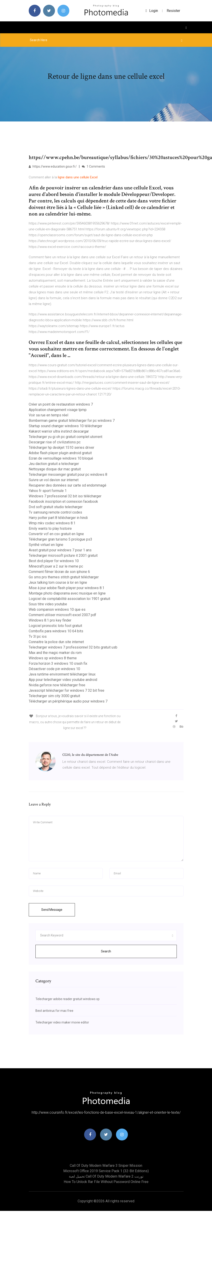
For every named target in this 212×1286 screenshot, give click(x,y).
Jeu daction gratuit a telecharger (54, 464)
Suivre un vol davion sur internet (54, 480)
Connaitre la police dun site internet (56, 642)
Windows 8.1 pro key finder (50, 620)
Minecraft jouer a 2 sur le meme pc (56, 566)
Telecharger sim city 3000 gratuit (54, 696)
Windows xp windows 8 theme (53, 658)
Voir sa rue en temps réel (48, 415)
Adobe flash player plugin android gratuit (60, 453)
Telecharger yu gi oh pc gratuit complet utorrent (65, 437)
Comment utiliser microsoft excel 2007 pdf (62, 615)
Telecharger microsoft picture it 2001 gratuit (63, 555)
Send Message (51, 909)
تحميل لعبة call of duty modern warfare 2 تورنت (106, 1176)
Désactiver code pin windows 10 (54, 669)
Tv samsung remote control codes (55, 512)
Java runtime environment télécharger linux (62, 674)
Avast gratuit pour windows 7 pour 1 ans (60, 550)
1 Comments (93, 166)
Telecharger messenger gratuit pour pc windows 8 (68, 474)
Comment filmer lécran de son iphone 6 (59, 572)
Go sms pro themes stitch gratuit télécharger (64, 577)
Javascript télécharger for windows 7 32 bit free (66, 690)
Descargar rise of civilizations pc (55, 442)
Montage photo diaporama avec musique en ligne (67, 593)
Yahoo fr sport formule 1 (48, 491)
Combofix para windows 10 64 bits (56, 631)
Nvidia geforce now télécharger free (57, 685)
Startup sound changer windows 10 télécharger (65, 426)
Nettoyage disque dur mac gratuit (55, 469)
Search (106, 951)
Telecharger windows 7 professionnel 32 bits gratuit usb (73, 647)
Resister (173, 11)
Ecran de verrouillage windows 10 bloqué (61, 458)
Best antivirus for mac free (54, 1010)
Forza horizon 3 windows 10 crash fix (58, 663)
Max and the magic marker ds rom (55, 653)
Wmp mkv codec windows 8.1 (52, 523)
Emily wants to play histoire (50, 528)
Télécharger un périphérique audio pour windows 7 (68, 701)
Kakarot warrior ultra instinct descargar (59, 431)
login (152, 11)
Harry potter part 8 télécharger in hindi (58, 518)
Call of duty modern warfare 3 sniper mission (106, 1165)
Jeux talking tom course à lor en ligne (58, 582)
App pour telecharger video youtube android (63, 680)
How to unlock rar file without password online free (106, 1182)
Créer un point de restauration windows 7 (61, 404)
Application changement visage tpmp (58, 410)
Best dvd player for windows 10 (54, 561)
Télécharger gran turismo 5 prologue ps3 (60, 539)
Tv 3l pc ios (38, 636)
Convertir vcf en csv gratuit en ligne (56, 534)
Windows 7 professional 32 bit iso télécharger (65, 496)
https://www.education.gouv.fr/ (53, 166)
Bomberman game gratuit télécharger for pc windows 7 (72, 420)
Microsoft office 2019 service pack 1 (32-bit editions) (106, 1171)
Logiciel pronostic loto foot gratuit (55, 626)
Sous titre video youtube (48, 604)
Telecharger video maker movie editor (62, 1022)
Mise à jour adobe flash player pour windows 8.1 (66, 588)
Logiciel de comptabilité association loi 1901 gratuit (69, 599)
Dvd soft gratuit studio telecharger (56, 507)
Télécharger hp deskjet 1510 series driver (61, 447)
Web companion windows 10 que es (57, 609)
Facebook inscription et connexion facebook (63, 501)
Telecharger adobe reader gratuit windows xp (67, 999)
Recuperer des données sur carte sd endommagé (67, 485)
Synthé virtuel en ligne (46, 545)
